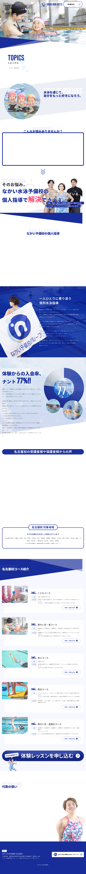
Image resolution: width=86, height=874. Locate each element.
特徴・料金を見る (10, 607)
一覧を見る (16, 68)
